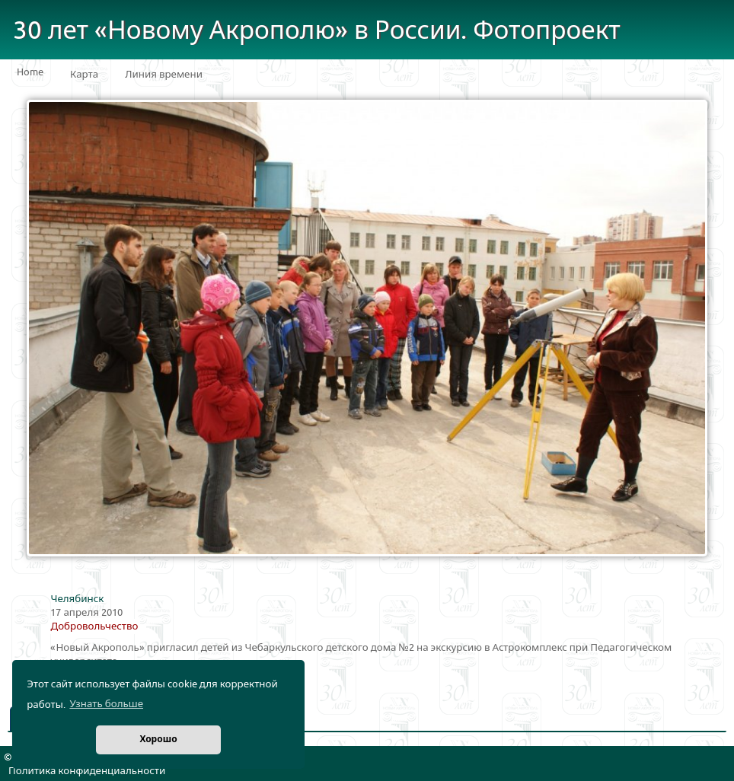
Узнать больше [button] (106, 704)
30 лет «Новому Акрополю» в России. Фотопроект (317, 31)
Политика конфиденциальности (86, 771)
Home (30, 72)
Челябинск (77, 599)
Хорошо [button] (158, 739)
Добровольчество (94, 626)
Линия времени (164, 74)
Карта (84, 74)
